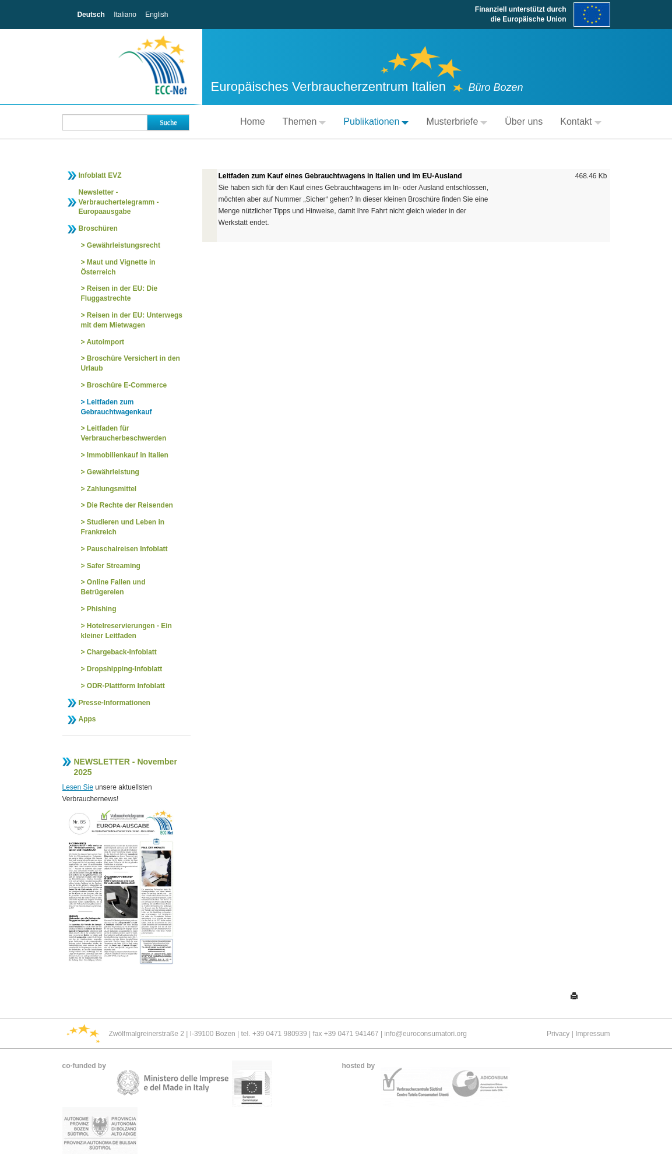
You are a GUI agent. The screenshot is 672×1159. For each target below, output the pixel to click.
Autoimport (105, 342)
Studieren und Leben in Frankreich (123, 527)
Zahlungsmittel (111, 489)
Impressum (592, 1034)
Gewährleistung (113, 472)
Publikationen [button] (376, 121)
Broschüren (98, 228)
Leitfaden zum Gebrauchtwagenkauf (116, 407)
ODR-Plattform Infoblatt (126, 686)
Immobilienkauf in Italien (127, 455)
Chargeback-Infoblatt (122, 652)
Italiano (125, 14)
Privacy (558, 1034)
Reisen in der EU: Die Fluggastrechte (119, 293)
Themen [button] (304, 121)
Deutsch (90, 14)
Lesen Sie (77, 787)
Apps (87, 719)
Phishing (102, 609)
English (156, 14)
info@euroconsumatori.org (425, 1034)
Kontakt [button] (580, 121)
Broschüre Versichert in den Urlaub (130, 363)
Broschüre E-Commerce (127, 385)
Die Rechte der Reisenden (130, 505)
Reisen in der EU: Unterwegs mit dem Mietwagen (131, 320)
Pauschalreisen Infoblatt (127, 549)
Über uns (524, 121)
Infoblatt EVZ (100, 175)
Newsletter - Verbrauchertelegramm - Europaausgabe (119, 202)
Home (252, 121)
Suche (168, 122)
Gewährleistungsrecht (123, 245)
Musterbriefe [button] (456, 121)
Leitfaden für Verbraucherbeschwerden (124, 433)
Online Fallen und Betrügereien (113, 587)
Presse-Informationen (114, 703)
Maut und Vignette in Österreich (118, 267)
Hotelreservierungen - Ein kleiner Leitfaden (126, 631)
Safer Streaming (113, 566)
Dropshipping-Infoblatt (124, 669)
